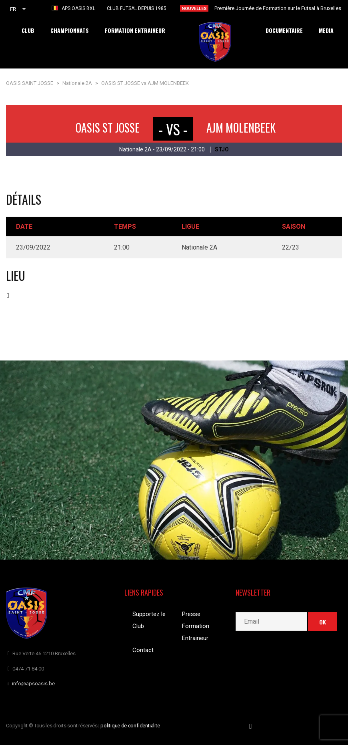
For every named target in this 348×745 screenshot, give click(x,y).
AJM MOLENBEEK (241, 127)
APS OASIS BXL (78, 8)
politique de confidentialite (130, 726)
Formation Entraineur (195, 632)
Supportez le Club (149, 620)
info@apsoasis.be (33, 684)
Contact (143, 650)
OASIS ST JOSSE (108, 127)
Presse (191, 614)
